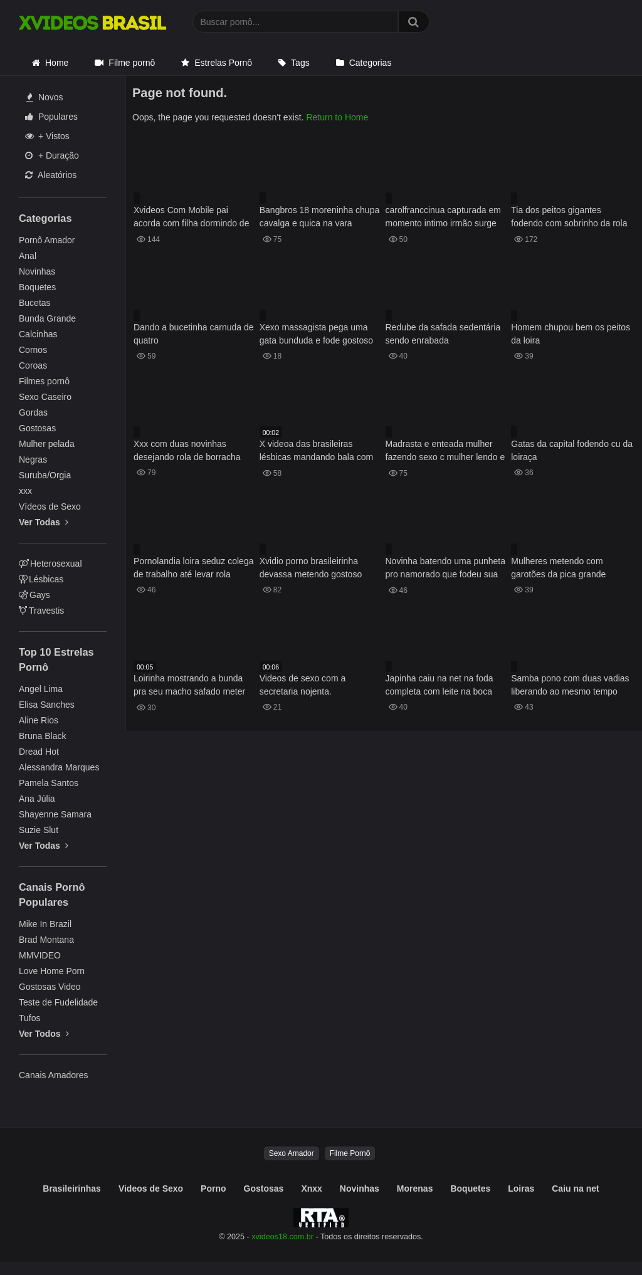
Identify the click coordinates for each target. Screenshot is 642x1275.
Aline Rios (38, 720)
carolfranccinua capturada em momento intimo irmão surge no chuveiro (443, 218)
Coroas (33, 365)
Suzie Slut (38, 830)
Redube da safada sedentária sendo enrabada (443, 333)
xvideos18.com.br (282, 1236)
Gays (34, 595)
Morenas (415, 1188)
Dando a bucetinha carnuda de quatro (193, 333)
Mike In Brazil (45, 924)
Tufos (30, 1018)
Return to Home (337, 117)
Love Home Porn (52, 971)
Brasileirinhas (72, 1188)
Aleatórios (50, 175)
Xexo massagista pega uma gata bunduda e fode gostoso (316, 333)
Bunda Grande (47, 318)
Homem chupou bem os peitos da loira (570, 333)
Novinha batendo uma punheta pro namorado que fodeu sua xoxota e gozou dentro (445, 569)
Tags (300, 63)
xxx (25, 491)
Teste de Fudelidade (58, 1002)
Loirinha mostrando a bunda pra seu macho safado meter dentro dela (189, 686)
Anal (27, 256)
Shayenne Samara (55, 814)
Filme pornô (131, 63)
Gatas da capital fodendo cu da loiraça (572, 450)
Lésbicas (41, 579)
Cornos (33, 350)
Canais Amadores (53, 1075)
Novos (44, 97)
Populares (51, 117)
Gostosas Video (50, 987)
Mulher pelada (47, 444)
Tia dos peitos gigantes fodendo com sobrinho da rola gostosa (569, 218)
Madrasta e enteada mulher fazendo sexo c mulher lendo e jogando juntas (445, 451)
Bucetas (35, 303)
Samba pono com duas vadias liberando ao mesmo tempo (570, 684)
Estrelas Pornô (223, 63)
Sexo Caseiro (45, 397)
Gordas (33, 412)
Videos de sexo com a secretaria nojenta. (303, 684)
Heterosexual (50, 564)
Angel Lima (41, 689)
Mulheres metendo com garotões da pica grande (558, 567)
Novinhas (37, 271)
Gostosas (37, 428)
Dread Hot (39, 752)
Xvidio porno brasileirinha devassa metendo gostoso (311, 567)
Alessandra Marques (59, 767)
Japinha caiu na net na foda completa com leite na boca (439, 684)
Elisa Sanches (47, 705)
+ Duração (52, 155)
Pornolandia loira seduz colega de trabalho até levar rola (193, 567)
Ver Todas (43, 522)
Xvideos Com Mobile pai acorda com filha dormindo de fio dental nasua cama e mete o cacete (195, 218)
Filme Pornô (350, 1153)
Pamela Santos (48, 783)
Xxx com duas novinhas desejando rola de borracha (187, 450)
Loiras (521, 1188)
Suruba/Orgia (45, 475)
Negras (33, 459)
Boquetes (37, 287)
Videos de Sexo (150, 1188)
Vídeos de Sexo (50, 506)
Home (56, 63)
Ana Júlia (37, 799)
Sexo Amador (291, 1153)
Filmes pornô (44, 381)
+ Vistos (47, 136)
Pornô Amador (47, 240)
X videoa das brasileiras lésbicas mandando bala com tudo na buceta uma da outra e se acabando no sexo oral (319, 451)
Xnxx (311, 1188)
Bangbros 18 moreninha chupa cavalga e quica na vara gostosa (319, 218)
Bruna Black (42, 736)
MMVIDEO (40, 955)
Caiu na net (575, 1188)
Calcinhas (38, 334)
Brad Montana (46, 940)
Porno (213, 1188)
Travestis (41, 611)
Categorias (370, 63)
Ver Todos (44, 1034)
